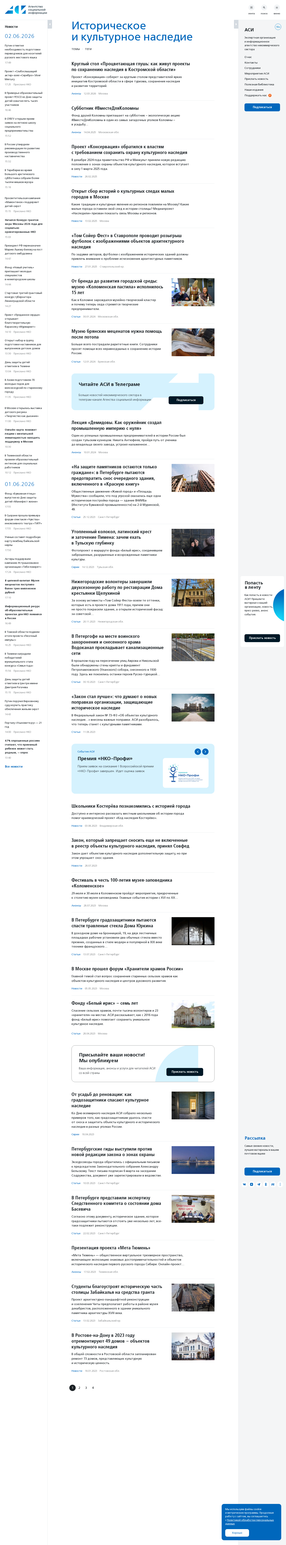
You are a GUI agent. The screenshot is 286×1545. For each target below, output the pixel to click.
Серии (75, 567)
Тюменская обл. (108, 1271)
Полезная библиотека (259, 84)
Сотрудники (252, 67)
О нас (248, 57)
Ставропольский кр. (112, 266)
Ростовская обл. (110, 1370)
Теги (88, 49)
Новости (77, 176)
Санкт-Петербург (108, 517)
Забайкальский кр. (109, 1320)
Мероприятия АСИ (256, 73)
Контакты (251, 62)
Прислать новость (184, 1072)
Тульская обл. (105, 567)
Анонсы (76, 93)
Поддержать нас (255, 95)
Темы (76, 49)
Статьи (76, 316)
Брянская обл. (106, 361)
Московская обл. (109, 132)
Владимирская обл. (112, 825)
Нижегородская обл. (111, 621)
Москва (103, 93)
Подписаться (186, 400)
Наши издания (253, 89)
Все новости (13, 767)
